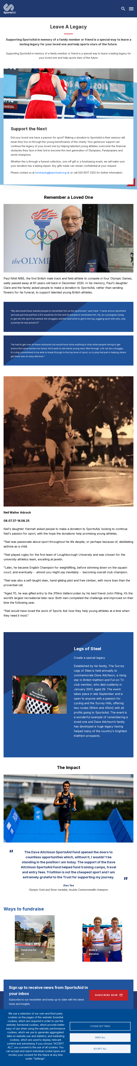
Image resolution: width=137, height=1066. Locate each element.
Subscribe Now (106, 995)
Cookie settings (100, 1026)
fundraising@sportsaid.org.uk (52, 172)
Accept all (100, 1048)
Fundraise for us (29, 952)
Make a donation (94, 952)
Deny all (100, 1037)
